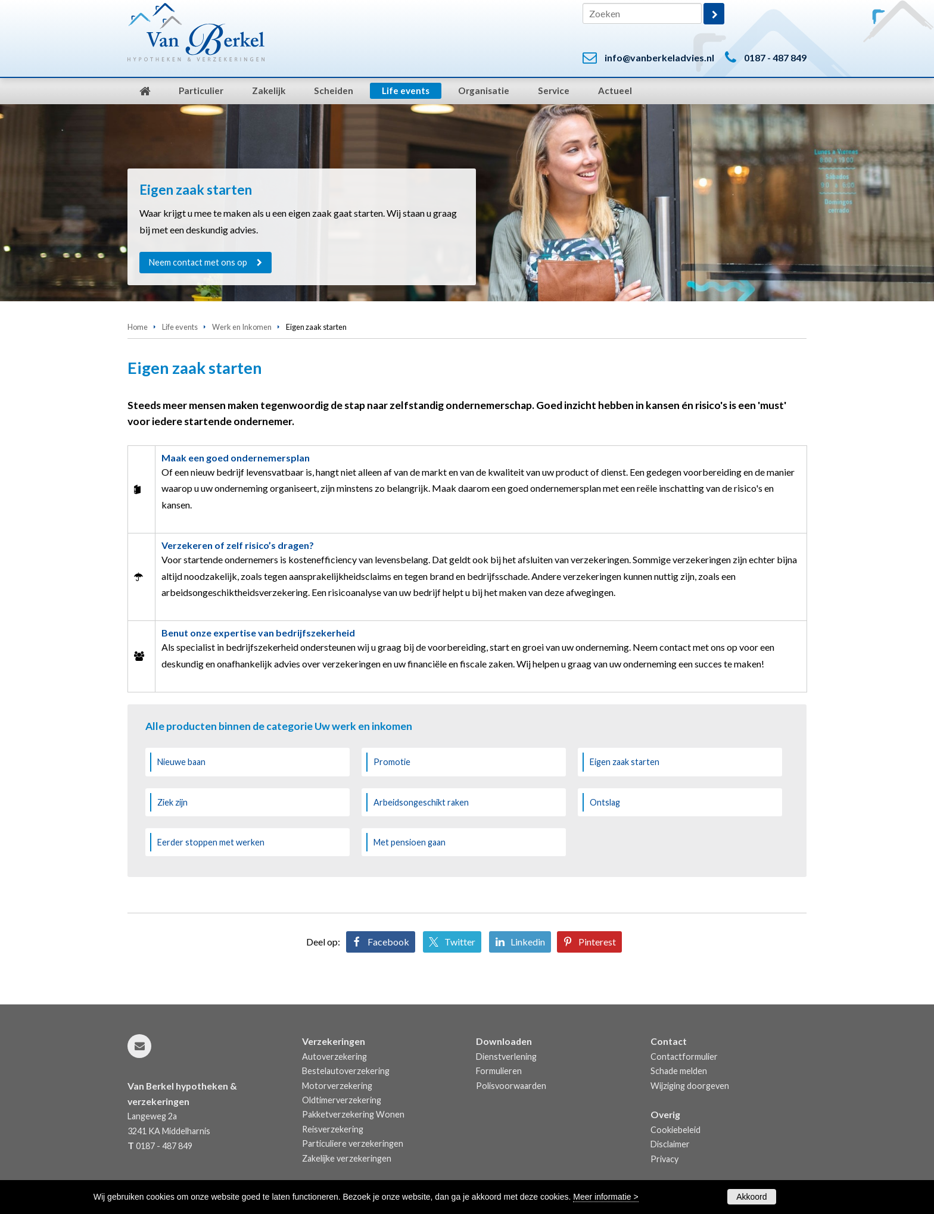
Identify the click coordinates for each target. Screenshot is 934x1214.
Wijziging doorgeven (689, 1086)
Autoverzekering (334, 1056)
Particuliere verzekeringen (352, 1143)
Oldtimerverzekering (341, 1100)
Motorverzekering (337, 1086)
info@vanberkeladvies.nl (659, 57)
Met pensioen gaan (409, 842)
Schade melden (678, 1071)
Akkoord (751, 1196)
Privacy (664, 1159)
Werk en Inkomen (242, 327)
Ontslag (605, 802)
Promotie (391, 762)
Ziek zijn (172, 802)
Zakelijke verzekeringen (346, 1158)
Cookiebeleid (675, 1130)
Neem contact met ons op (198, 262)
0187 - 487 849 (775, 57)
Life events (180, 327)
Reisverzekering (332, 1129)
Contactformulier (684, 1056)
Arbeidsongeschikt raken (421, 802)
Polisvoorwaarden (511, 1086)
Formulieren (499, 1071)
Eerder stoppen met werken (210, 842)
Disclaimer (670, 1144)
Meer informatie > (605, 1196)
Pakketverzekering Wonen (353, 1114)
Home (137, 327)
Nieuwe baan (181, 762)
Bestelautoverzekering (346, 1071)
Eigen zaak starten (624, 762)
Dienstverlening (506, 1056)
